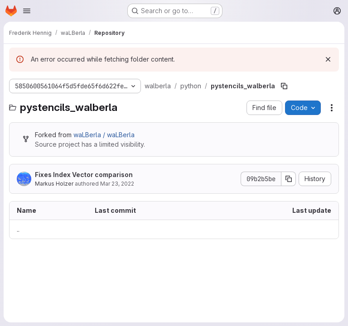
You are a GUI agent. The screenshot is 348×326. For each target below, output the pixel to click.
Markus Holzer (54, 183)
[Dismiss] (328, 59)
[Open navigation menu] (26, 11)
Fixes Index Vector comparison (84, 174)
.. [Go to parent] (18, 229)
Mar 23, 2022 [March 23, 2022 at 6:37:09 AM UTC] (117, 183)
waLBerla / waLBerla (104, 135)
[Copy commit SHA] (288, 179)
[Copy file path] (284, 86)
